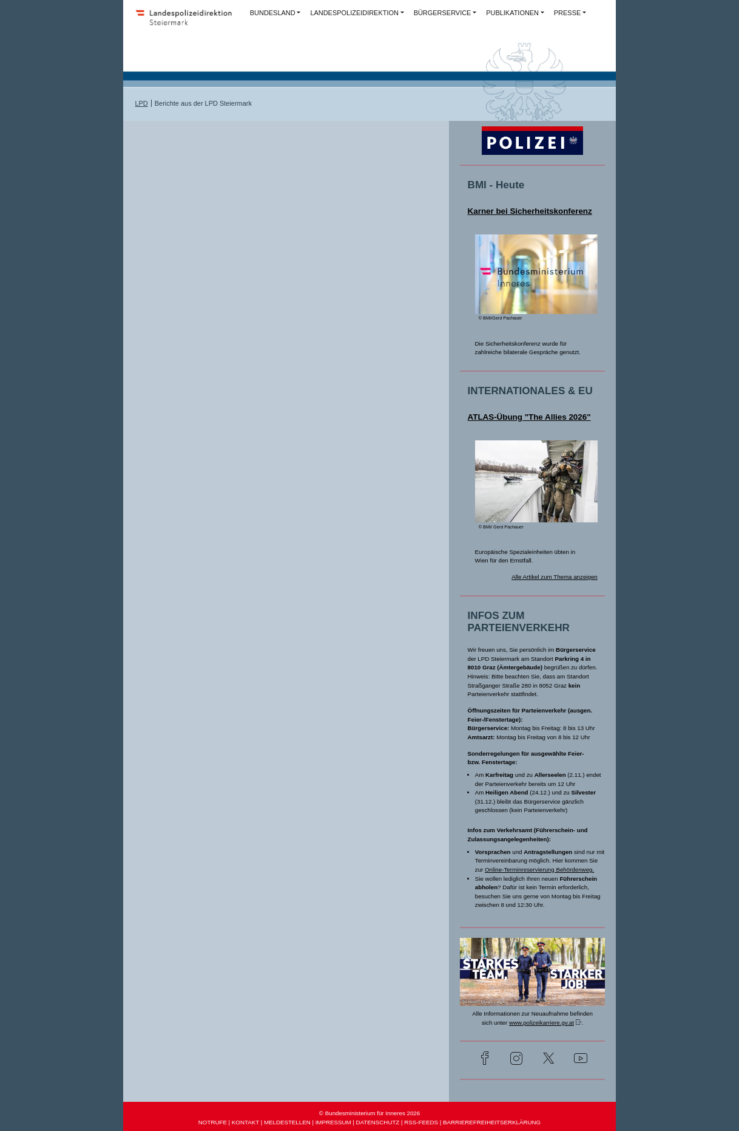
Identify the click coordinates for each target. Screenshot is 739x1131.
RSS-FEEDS (421, 1122)
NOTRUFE (212, 1122)
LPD (141, 103)
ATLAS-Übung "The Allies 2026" (529, 417)
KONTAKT (245, 1122)
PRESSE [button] (567, 12)
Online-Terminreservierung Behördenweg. (539, 869)
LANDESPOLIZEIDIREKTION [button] (354, 12)
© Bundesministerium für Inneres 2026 (369, 1113)
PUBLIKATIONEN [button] (512, 12)
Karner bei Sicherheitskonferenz (530, 211)
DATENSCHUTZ (378, 1122)
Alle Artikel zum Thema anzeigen (554, 576)
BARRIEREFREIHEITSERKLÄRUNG (492, 1122)
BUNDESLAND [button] (272, 12)
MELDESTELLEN (287, 1122)
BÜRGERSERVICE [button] (442, 12)
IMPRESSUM (333, 1122)
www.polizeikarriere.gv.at (541, 1022)
